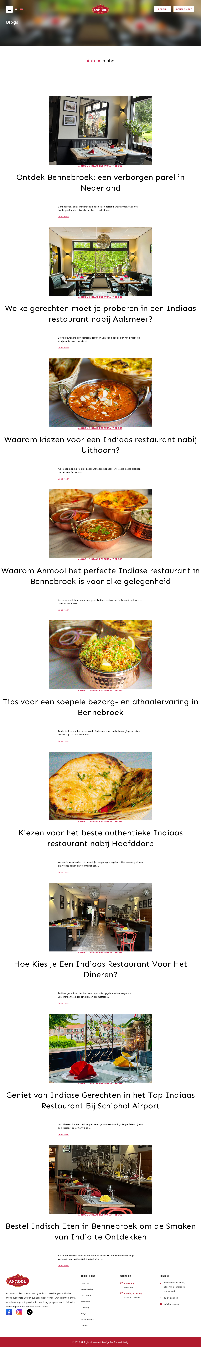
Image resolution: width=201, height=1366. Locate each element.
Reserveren (86, 1320)
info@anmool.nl (171, 1323)
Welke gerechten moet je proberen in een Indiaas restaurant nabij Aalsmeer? (100, 315)
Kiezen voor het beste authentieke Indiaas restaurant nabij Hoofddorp (100, 854)
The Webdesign (121, 1361)
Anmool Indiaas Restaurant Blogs (100, 166)
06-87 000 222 (171, 1317)
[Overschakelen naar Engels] (21, 11)
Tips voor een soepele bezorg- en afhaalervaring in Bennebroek (100, 722)
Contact (84, 1344)
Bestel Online (87, 1308)
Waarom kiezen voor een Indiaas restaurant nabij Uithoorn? (100, 447)
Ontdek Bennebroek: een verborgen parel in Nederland (100, 183)
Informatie (86, 1314)
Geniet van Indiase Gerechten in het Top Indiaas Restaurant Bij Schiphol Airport (100, 1118)
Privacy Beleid (87, 1338)
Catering (85, 1326)
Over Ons (85, 1302)
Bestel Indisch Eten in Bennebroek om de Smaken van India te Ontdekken (100, 1250)
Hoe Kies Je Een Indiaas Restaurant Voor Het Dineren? (100, 986)
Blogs (83, 1332)
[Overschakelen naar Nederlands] (16, 11)
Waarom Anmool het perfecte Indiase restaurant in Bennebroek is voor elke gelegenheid (100, 584)
